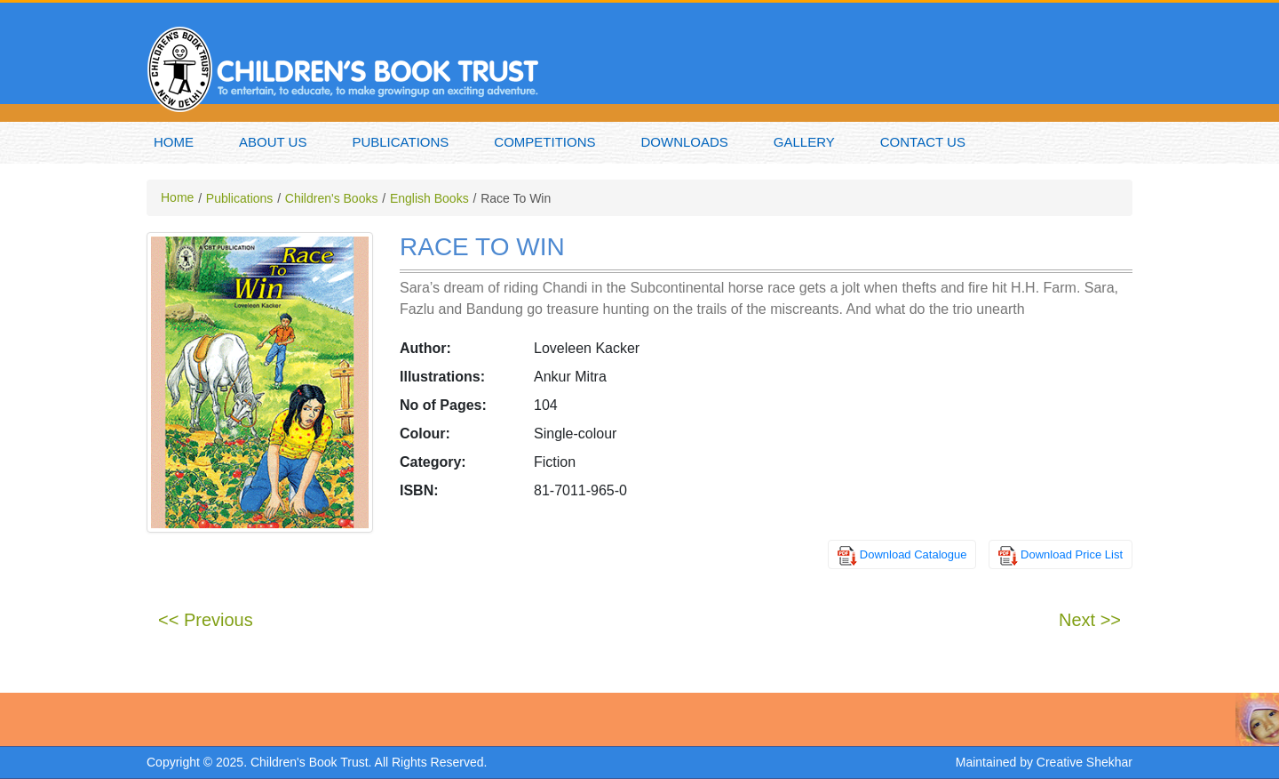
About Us (272, 141)
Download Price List (1072, 554)
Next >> (1090, 620)
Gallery (804, 141)
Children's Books (331, 198)
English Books (429, 198)
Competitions (544, 141)
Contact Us (922, 141)
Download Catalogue (913, 554)
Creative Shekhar (1084, 762)
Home (174, 141)
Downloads (684, 141)
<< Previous (205, 620)
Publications (400, 141)
